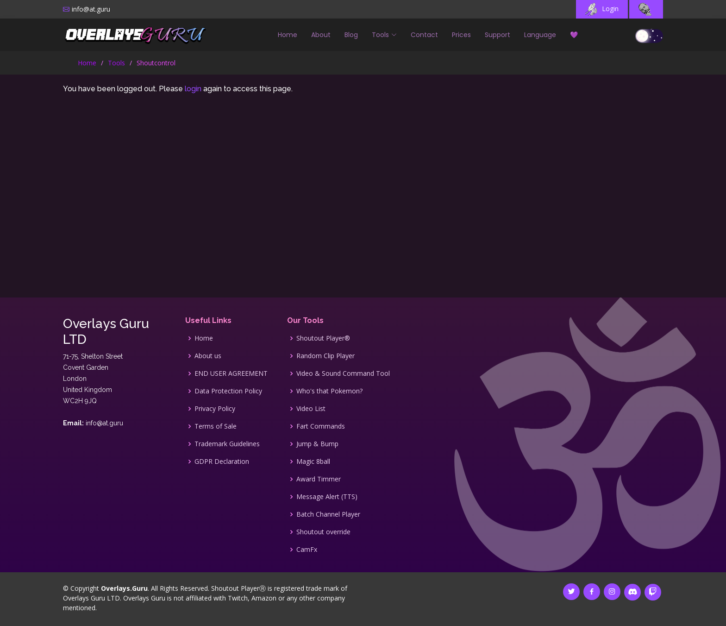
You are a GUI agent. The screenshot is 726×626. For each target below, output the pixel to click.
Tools (116, 62)
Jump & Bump (317, 444)
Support (497, 34)
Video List (310, 408)
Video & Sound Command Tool (343, 373)
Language (540, 34)
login (193, 88)
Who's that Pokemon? (329, 391)
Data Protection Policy (228, 391)
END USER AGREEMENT (231, 373)
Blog (351, 34)
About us (207, 356)
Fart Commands (320, 426)
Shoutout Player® (323, 338)
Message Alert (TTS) (326, 496)
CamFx (306, 549)
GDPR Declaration (221, 461)
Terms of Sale (215, 426)
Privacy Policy (214, 408)
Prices (461, 34)
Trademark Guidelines (227, 444)
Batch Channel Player (328, 514)
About (321, 34)
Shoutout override (323, 532)
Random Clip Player (325, 356)
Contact (424, 34)
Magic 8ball (313, 461)
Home (287, 34)
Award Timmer (318, 479)
